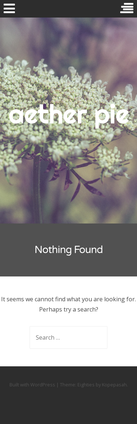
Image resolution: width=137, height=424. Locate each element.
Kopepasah (114, 384)
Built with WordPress (32, 384)
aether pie (68, 114)
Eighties (86, 384)
